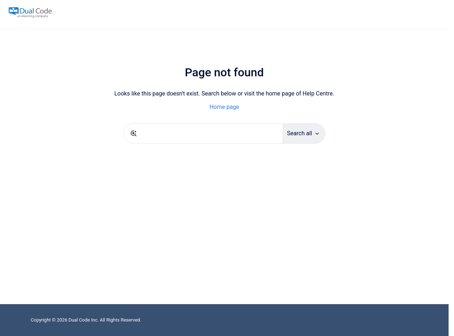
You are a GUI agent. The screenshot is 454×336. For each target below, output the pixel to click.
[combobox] (203, 133)
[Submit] (133, 133)
